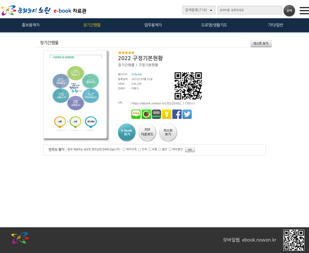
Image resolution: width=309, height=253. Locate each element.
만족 (144, 149)
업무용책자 (153, 25)
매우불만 (177, 149)
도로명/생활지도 (214, 25)
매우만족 (131, 149)
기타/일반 (275, 25)
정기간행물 (92, 25)
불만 (164, 149)
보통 (154, 149)
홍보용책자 (30, 25)
